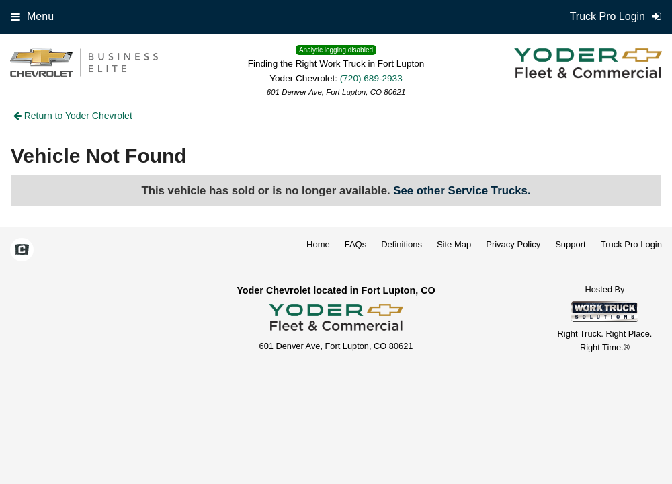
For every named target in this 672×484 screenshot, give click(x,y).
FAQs (356, 244)
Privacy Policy (513, 244)
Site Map (454, 244)
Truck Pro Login (631, 244)
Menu (32, 16)
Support (570, 244)
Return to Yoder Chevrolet (72, 115)
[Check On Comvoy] (22, 250)
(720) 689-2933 (371, 78)
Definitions (401, 244)
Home (318, 244)
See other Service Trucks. (461, 190)
